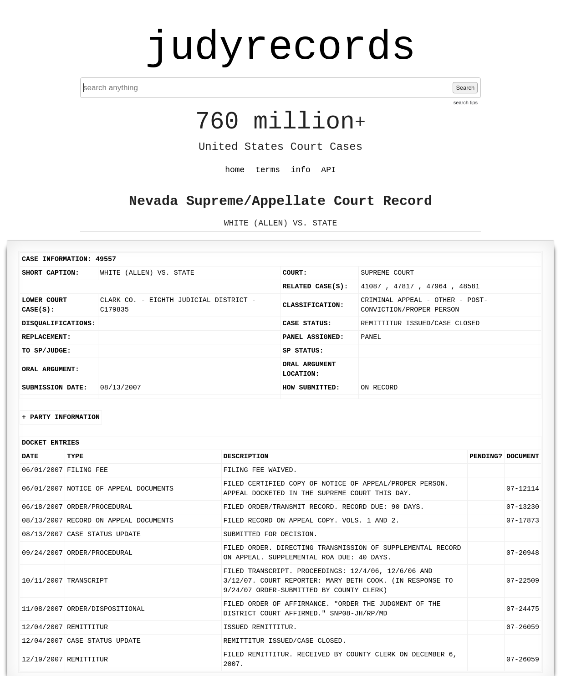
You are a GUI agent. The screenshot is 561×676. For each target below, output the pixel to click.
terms (267, 169)
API (328, 169)
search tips (466, 102)
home (235, 169)
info (301, 169)
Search (465, 87)
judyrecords (280, 47)
